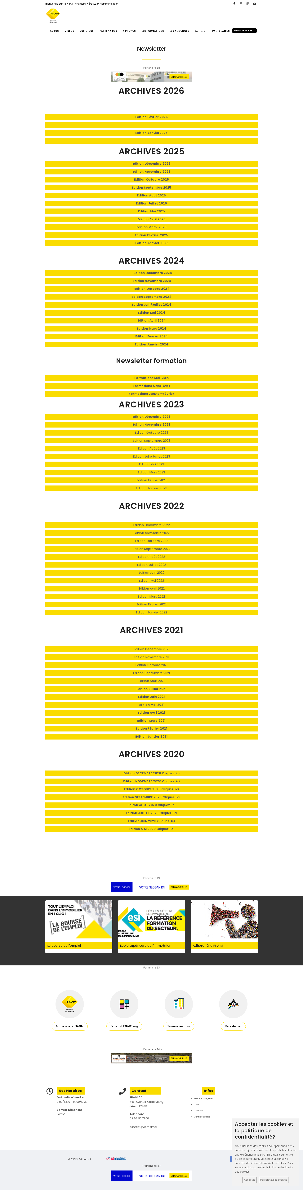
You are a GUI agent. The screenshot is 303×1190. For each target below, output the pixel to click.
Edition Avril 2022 (151, 588)
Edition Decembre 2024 (152, 273)
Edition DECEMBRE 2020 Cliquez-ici (151, 773)
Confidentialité (202, 1116)
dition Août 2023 (152, 448)
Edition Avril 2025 (151, 219)
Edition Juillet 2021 (151, 689)
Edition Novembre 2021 (151, 657)
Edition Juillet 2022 (151, 565)
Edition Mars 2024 (151, 328)
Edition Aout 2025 (151, 195)
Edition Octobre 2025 (151, 179)
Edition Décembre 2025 (151, 163)
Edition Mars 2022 (151, 596)
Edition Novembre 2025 (151, 171)
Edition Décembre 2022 (151, 525)
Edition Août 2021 (151, 681)
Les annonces (179, 31)
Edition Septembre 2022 (151, 549)
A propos (129, 31)
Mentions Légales (203, 1098)
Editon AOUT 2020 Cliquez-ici (151, 805)
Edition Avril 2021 (151, 712)
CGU (196, 1104)
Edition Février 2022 (151, 604)
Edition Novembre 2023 (151, 424)
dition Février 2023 (152, 480)
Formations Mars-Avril (151, 386)
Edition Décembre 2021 (152, 649)
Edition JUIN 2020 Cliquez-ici (151, 821)
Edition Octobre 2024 (152, 289)
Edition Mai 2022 (151, 580)
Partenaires (108, 31)
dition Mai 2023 (152, 464)
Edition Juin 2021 (151, 697)
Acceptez (249, 1180)
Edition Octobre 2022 (151, 541)
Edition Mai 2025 (151, 211)
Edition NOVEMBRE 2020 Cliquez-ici (151, 781)
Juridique (87, 31)
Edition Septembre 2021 (151, 673)
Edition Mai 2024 (151, 312)
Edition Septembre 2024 (151, 297)
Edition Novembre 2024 (152, 281)
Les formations (153, 31)
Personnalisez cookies (273, 1180)
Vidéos (69, 31)
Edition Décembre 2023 (151, 417)
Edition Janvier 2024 (151, 344)
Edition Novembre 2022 (151, 533)
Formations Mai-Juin (151, 378)
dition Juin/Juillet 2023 (152, 456)
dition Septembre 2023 (153, 440)
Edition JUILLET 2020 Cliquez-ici (151, 813)
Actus (54, 31)
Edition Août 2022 (151, 557)
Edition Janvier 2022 (151, 612)
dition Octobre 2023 (152, 432)
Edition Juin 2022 (152, 572)
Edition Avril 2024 (151, 320)
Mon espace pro (244, 30)
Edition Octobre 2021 (151, 665)
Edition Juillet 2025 (151, 203)
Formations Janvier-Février (151, 394)
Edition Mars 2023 (151, 472)
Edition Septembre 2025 (151, 187)
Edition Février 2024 (151, 336)
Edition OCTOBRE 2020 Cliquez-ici (151, 789)
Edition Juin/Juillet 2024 (151, 304)
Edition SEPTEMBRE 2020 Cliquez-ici (151, 797)
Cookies (198, 1110)
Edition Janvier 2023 (151, 488)
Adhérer (201, 31)
